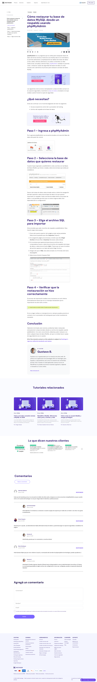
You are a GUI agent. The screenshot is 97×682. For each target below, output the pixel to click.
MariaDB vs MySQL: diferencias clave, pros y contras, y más (47, 416)
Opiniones (56, 641)
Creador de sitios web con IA (45, 643)
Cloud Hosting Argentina (18, 649)
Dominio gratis (28, 646)
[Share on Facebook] (66, 52)
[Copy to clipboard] (61, 52)
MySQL (34, 12)
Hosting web (16, 639)
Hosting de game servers (19, 658)
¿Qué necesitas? (11, 25)
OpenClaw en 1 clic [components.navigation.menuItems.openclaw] (45, 2)
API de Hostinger (42, 654)
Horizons (41, 639)
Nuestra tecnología (66, 642)
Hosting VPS (16, 643)
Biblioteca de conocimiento (75, 642)
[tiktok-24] (82, 667)
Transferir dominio (29, 652)
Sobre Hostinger (67, 639)
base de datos (53, 91)
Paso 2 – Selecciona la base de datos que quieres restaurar (13, 33)
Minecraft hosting (17, 656)
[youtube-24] (77, 667)
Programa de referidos (58, 645)
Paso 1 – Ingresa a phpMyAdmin (11, 28)
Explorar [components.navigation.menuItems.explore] (29, 3)
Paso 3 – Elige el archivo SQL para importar (13, 37)
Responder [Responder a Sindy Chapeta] (79, 521)
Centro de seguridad (58, 654)
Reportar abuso (76, 647)
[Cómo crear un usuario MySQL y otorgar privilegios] (72, 403)
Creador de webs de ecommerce (46, 645)
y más (44, 670)
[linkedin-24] (68, 667)
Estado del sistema (58, 652)
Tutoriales (30, 12)
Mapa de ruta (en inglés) (57, 648)
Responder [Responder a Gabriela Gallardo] (79, 492)
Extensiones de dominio (30, 654)
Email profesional (17, 647)
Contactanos (75, 645)
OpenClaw (16, 660)
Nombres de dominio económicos (30, 643)
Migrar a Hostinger (43, 652)
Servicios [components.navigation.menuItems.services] (22, 3)
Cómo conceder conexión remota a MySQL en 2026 (24, 416)
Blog (65, 645)
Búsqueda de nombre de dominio (30, 640)
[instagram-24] (72, 667)
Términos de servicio (49, 673)
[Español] (82, 2)
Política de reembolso (40, 673)
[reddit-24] (80, 667)
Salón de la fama (57, 651)
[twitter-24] (75, 667)
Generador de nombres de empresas (44, 648)
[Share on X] (64, 52)
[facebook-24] (70, 667)
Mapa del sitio (57, 656)
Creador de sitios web (43, 641)
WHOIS (27, 648)
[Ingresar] (91, 2)
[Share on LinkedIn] (69, 52)
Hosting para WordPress (18, 641)
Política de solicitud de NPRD (19, 673)
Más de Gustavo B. (34, 370)
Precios (55, 639)
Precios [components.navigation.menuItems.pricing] (15, 2)
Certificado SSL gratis (30, 650)
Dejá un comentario (22, 481)
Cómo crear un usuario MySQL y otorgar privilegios (71, 416)
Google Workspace (17, 662)
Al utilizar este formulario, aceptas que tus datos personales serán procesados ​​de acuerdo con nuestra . (41, 611)
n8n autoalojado (17, 645)
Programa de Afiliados (58, 643)
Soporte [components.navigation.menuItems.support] (36, 3)
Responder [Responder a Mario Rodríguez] (79, 548)
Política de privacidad (61, 611)
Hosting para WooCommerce (17, 652)
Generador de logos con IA (44, 651)
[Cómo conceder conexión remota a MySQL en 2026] (25, 403)
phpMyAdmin (54, 63)
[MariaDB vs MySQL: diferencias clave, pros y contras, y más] (48, 403)
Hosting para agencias (18, 654)
